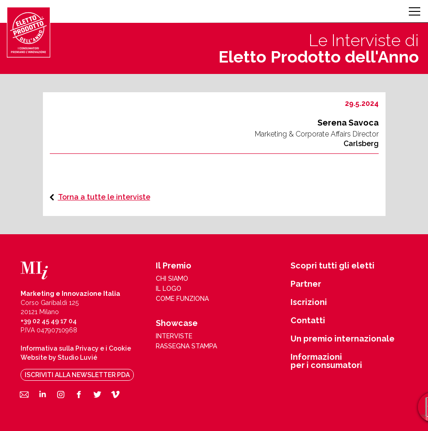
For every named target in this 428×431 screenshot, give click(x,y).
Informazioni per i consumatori (326, 361)
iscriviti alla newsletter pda (77, 374)
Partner (306, 284)
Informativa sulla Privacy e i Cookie (76, 348)
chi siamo (172, 278)
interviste (174, 336)
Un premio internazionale (343, 339)
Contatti (308, 320)
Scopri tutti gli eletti (333, 266)
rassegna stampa (186, 346)
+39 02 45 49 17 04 (49, 321)
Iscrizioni (309, 302)
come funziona (182, 298)
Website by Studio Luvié (59, 357)
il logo (168, 288)
